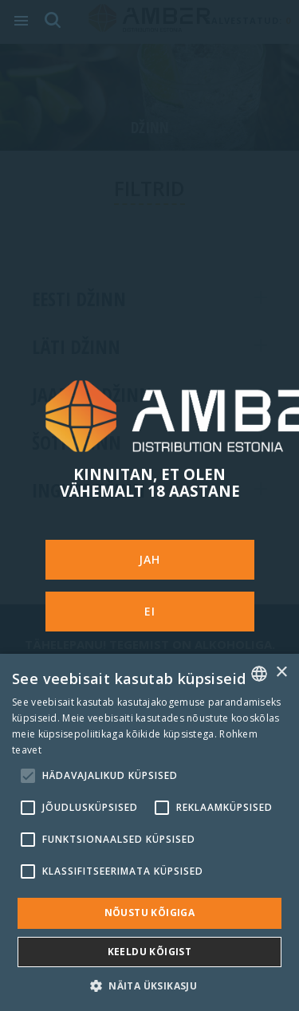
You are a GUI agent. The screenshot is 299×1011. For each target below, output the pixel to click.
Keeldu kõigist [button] (150, 951)
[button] (149, 985)
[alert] (149, 832)
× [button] (281, 673)
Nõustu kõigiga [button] (149, 912)
